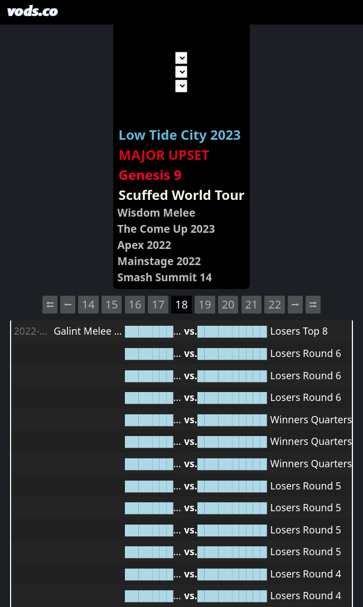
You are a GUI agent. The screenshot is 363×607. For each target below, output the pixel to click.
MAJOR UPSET (164, 154)
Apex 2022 (144, 244)
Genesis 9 (150, 174)
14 (88, 304)
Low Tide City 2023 (180, 134)
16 (134, 304)
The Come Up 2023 (166, 228)
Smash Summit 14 (165, 277)
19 (205, 304)
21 (251, 304)
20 (228, 304)
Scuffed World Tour (182, 194)
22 (274, 304)
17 (158, 304)
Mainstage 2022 (159, 260)
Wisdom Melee (157, 212)
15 (111, 304)
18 (181, 304)
